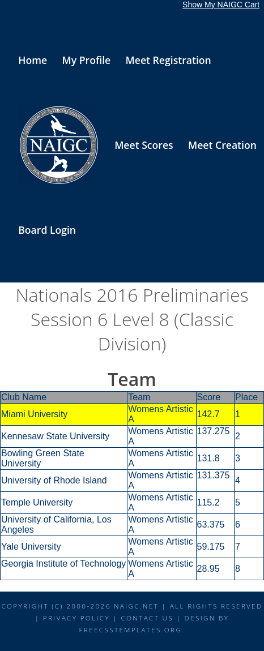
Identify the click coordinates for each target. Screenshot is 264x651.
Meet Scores (143, 145)
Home (32, 60)
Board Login (47, 230)
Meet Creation (222, 145)
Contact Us (147, 617)
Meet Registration (168, 60)
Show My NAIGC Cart (220, 4)
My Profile (86, 60)
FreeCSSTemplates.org (130, 629)
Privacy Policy (76, 617)
